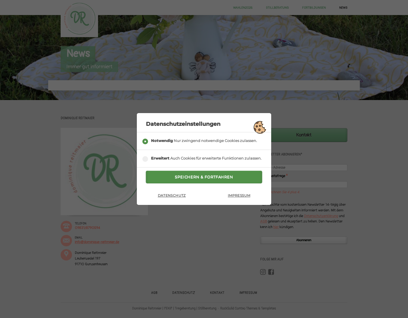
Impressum (239, 196)
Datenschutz (172, 196)
